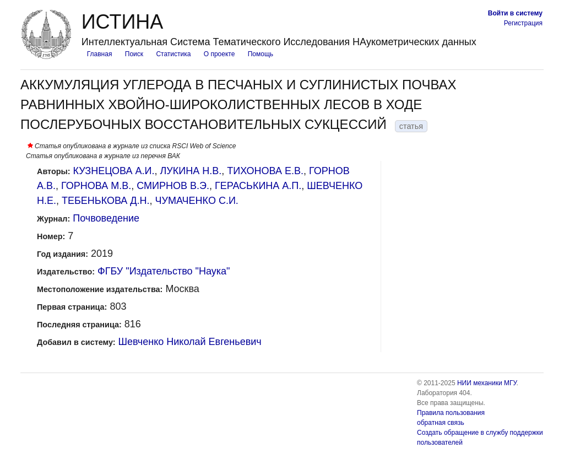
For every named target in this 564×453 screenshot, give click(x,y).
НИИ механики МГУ (487, 383)
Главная (99, 54)
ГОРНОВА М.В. (96, 185)
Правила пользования (451, 413)
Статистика (173, 54)
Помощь (260, 54)
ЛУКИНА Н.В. (191, 170)
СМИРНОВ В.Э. (173, 185)
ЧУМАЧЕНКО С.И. (196, 200)
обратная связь (440, 423)
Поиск (134, 54)
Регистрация (523, 23)
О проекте (219, 54)
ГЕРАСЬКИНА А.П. (258, 185)
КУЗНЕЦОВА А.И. (114, 170)
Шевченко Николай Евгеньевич (190, 341)
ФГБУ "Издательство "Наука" (163, 271)
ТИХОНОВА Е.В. (265, 170)
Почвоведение (106, 218)
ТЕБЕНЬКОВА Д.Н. (106, 200)
